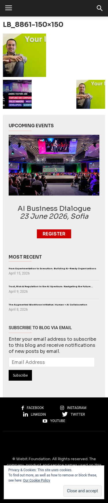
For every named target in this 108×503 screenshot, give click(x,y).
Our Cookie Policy (36, 480)
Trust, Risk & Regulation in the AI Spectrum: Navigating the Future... (51, 286)
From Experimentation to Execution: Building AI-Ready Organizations (52, 268)
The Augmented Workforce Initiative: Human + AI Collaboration (48, 304)
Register (54, 234)
